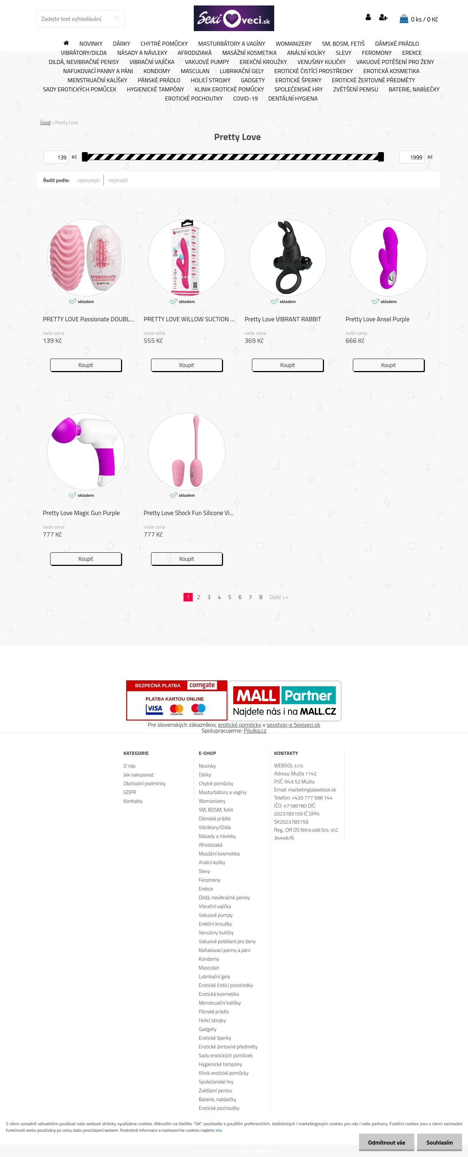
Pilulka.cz (255, 730)
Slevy (343, 53)
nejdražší (118, 180)
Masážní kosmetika (249, 53)
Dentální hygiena (293, 99)
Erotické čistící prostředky (313, 71)
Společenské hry (298, 90)
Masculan (195, 71)
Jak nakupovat (138, 774)
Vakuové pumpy (207, 62)
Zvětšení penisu (355, 90)
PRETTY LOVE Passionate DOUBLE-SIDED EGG (89, 319)
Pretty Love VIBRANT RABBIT (283, 319)
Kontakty (132, 801)
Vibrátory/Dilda (84, 53)
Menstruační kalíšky (97, 80)
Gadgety (253, 80)
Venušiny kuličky (321, 62)
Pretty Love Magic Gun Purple (81, 513)
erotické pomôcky (239, 724)
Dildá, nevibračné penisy (84, 62)
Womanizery (294, 44)
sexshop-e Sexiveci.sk (293, 724)
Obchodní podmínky (144, 783)
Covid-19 (245, 99)
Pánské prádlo (159, 80)
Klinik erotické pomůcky (229, 90)
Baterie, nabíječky (414, 90)
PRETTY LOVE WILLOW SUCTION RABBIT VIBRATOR (190, 319)
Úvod (45, 122)
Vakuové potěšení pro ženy (395, 62)
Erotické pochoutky (194, 99)
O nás (129, 766)
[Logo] (234, 18)
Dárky (121, 44)
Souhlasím (439, 1142)
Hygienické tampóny (155, 90)
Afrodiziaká (195, 53)
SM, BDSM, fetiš (343, 44)
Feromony (377, 53)
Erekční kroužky (263, 62)
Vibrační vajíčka (151, 62)
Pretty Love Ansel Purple (378, 319)
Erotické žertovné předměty (373, 80)
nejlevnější (88, 180)
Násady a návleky (142, 53)
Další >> (279, 597)
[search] (116, 19)
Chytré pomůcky (164, 44)
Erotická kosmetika (391, 71)
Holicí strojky (211, 80)
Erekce (412, 53)
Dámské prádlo (397, 44)
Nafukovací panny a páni (98, 71)
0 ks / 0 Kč (424, 19)
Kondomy (157, 71)
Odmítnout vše (386, 1142)
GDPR (129, 792)
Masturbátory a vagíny (231, 44)
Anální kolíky (306, 53)
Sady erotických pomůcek (80, 90)
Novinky (90, 44)
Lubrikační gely (242, 71)
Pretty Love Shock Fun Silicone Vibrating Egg (190, 513)
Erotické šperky (298, 80)
